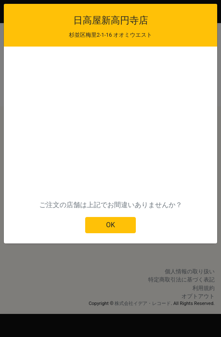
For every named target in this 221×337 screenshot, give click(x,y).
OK (110, 225)
